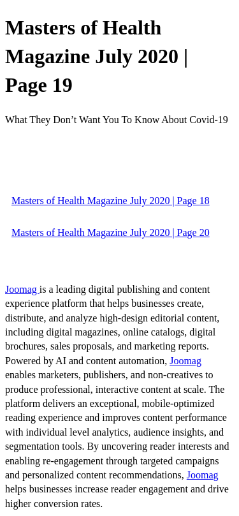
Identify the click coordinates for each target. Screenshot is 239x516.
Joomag (22, 289)
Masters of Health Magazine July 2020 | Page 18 (110, 200)
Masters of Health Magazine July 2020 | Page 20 (110, 232)
